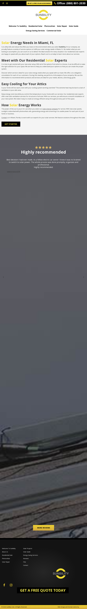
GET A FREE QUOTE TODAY (43, 590)
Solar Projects (27, 548)
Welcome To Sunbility (18, 26)
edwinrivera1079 (13, 171)
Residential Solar (35, 26)
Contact (4, 118)
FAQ (24, 562)
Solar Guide (73, 26)
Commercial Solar (54, 30)
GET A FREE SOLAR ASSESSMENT (39, 3)
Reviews (26, 558)
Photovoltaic (49, 26)
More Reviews (43, 528)
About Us (5, 552)
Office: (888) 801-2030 (70, 3)
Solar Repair (62, 26)
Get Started (11, 124)
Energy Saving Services (35, 30)
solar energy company (50, 109)
